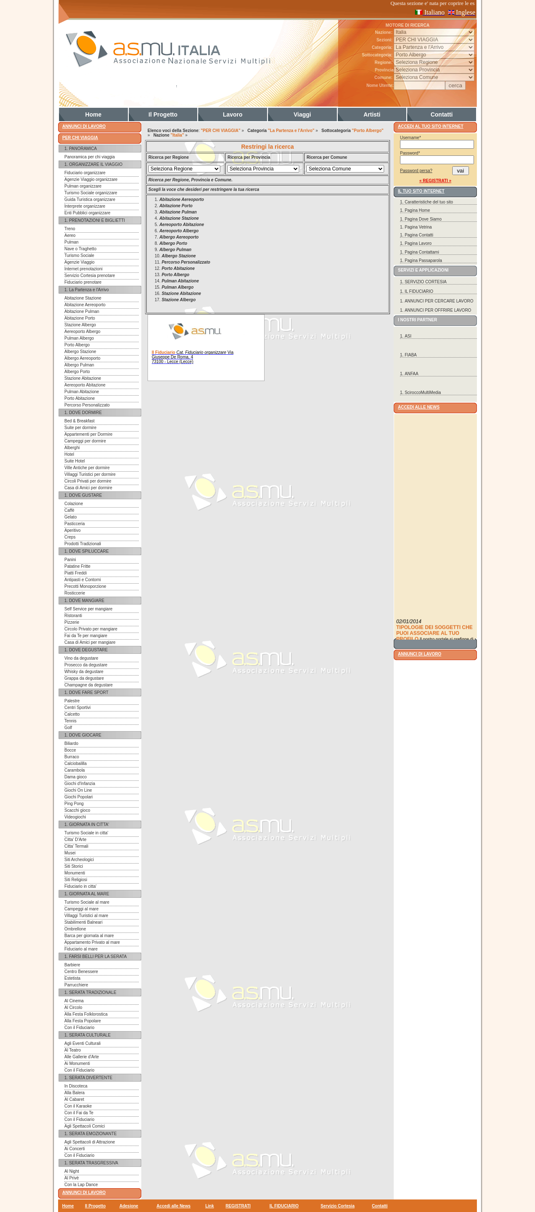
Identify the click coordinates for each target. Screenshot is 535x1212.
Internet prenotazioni (83, 269)
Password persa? (416, 170)
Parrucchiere (76, 985)
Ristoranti (73, 615)
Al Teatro (72, 1050)
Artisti (372, 114)
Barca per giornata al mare (89, 935)
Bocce (70, 750)
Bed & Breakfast (79, 421)
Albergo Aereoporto (82, 358)
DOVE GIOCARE (85, 735)
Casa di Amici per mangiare (89, 642)
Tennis (70, 721)
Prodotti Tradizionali (82, 543)
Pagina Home (417, 210)
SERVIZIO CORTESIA (425, 281)
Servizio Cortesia (337, 1206)
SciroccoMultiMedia (423, 392)
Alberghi (72, 447)
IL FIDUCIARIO (419, 291)
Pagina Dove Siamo (423, 219)
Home (93, 114)
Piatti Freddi (75, 573)
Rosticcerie (74, 593)
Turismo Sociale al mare (86, 902)
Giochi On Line (78, 790)
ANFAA (411, 373)
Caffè (69, 510)
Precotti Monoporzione (85, 586)
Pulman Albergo (79, 338)
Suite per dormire (80, 427)
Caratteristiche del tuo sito (429, 202)
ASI (408, 336)
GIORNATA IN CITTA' (89, 824)
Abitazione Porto (79, 318)
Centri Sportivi (77, 707)
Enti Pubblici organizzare (87, 213)
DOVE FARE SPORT (88, 692)
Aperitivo (72, 530)
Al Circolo (73, 1007)
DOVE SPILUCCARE (89, 551)
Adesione (129, 1206)
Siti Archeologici (79, 859)
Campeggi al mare (81, 909)
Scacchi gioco (77, 810)
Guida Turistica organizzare (89, 199)
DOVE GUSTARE (85, 495)
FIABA (411, 355)
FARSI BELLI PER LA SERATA (98, 956)
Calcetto (72, 714)
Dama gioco (75, 777)
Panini (70, 559)
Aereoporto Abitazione (84, 385)
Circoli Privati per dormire (87, 481)
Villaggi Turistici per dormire (90, 474)
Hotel (69, 454)
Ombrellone (75, 929)
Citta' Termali (76, 846)
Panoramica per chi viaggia (89, 157)
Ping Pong (74, 803)
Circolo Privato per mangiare (90, 629)
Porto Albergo (77, 345)
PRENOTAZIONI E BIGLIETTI (97, 220)
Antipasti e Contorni (82, 579)
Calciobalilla (75, 763)
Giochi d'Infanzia (79, 783)
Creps (70, 537)
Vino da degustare (81, 658)
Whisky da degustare (83, 671)
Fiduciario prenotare (83, 282)
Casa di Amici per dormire (88, 487)
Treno (69, 228)
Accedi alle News (174, 1206)
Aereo (70, 235)
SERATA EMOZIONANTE (93, 1133)
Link (209, 1206)
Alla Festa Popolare (82, 1021)
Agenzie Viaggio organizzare (90, 179)
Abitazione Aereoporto (84, 304)
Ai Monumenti (77, 1063)
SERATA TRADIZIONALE (92, 992)
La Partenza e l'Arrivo (89, 289)
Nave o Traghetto (80, 248)
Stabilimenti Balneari (83, 922)
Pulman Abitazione (81, 391)
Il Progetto (162, 114)
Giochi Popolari (78, 797)
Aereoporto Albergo (82, 331)
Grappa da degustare (84, 678)
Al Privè (71, 1178)
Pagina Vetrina (418, 227)
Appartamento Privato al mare (92, 942)
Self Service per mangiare (88, 609)
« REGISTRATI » (435, 180)
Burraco (71, 757)
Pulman (71, 242)
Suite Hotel (74, 461)
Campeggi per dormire (85, 441)
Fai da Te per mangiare (85, 635)
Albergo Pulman (79, 365)
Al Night (71, 1171)
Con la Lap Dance (81, 1184)
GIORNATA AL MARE (89, 894)
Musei (70, 853)
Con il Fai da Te (78, 1112)
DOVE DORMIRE (85, 412)
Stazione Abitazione (82, 378)
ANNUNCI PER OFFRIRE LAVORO (438, 310)
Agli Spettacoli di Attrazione (89, 1142)
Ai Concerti (74, 1148)
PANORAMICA (83, 148)
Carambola (74, 770)
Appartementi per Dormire (88, 434)
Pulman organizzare (83, 186)
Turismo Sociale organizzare (90, 193)
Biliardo (71, 743)
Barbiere (72, 965)
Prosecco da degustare (85, 665)
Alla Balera (74, 1092)
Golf (68, 727)
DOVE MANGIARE (86, 600)
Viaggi (302, 114)
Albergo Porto (77, 371)
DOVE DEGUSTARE (88, 650)
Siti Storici (73, 866)
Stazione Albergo (80, 325)
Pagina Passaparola (423, 260)
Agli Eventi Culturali (82, 1043)
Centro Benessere (81, 971)
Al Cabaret (74, 1099)
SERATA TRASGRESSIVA (93, 1163)
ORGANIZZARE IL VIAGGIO (95, 164)
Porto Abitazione (79, 398)
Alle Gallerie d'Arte (81, 1056)
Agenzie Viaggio (79, 262)
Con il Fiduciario (79, 1027)
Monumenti (74, 873)
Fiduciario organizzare (84, 172)
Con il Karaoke (78, 1106)
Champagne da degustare (88, 685)
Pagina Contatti (419, 235)
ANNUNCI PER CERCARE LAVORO (439, 301)
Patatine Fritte (77, 566)
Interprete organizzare (84, 206)
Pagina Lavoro (418, 243)
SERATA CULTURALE (89, 1035)
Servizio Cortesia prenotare (89, 275)
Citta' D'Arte (75, 839)
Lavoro (232, 114)
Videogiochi (75, 817)
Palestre (72, 701)
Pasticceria (74, 523)
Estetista (72, 978)
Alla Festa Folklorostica (85, 1014)
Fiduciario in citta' (80, 886)
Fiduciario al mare (80, 949)
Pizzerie (71, 622)
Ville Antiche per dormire (87, 467)
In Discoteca (75, 1086)
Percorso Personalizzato (87, 405)
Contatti (442, 114)
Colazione (73, 503)
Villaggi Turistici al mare (86, 915)
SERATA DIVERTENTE (90, 1077)
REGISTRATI (238, 1206)
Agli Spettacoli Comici (84, 1126)
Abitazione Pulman (81, 311)
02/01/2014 (408, 633)
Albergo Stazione (80, 351)
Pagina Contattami (422, 252)
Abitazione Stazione (82, 298)
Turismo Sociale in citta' (86, 833)
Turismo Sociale (79, 255)
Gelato (70, 517)
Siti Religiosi (75, 879)
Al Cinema (74, 1001)
